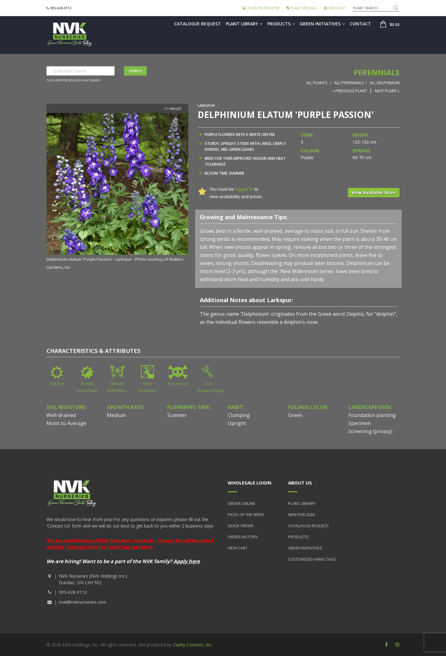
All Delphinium (384, 82)
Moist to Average (66, 423)
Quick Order (240, 525)
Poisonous (178, 383)
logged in (244, 189)
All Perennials (349, 82)
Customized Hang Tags (312, 559)
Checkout (335, 8)
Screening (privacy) (370, 431)
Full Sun (57, 383)
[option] (117, 192)
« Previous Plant (349, 90)
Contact (360, 24)
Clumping (239, 415)
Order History (243, 537)
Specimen (359, 423)
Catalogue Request (197, 24)
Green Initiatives (322, 24)
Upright (237, 423)
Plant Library (244, 24)
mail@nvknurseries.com (82, 602)
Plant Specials (301, 8)
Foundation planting (372, 415)
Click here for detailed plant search (73, 80)
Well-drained (61, 415)
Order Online (241, 503)
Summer (177, 415)
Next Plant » (387, 90)
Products (281, 24)
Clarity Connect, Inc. (192, 645)
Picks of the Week (246, 514)
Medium (116, 415)
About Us (300, 483)
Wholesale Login (249, 483)
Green (295, 415)
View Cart (237, 548)
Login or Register (261, 8)
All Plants (316, 82)
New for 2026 (301, 514)
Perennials (377, 72)
